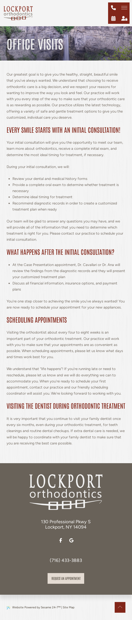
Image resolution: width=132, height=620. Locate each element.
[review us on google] (71, 540)
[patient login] (124, 18)
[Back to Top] (120, 607)
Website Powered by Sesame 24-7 (34, 607)
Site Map (68, 607)
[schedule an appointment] (113, 18)
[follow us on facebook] (60, 540)
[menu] (124, 7)
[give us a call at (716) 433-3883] (113, 7)
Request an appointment (66, 578)
